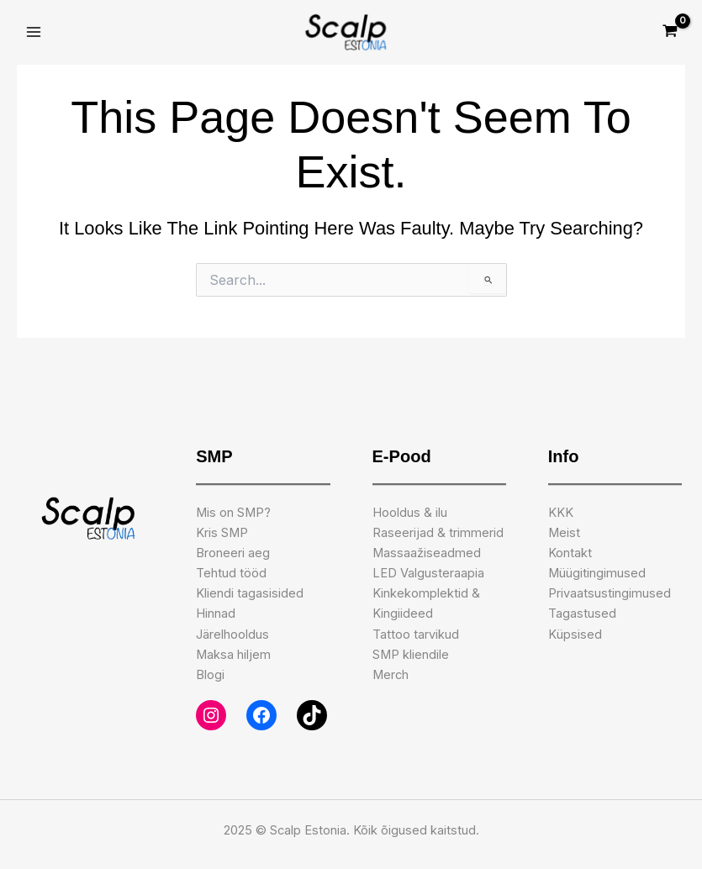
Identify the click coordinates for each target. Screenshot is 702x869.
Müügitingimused (597, 573)
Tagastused (582, 613)
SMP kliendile (410, 654)
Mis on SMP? (233, 512)
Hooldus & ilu (409, 512)
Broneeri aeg (233, 553)
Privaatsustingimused (609, 593)
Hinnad (215, 613)
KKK (560, 512)
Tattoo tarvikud (415, 634)
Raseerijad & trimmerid (438, 532)
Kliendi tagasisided (249, 593)
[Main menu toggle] (33, 33)
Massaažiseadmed (426, 553)
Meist (564, 532)
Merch (390, 674)
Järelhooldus (232, 634)
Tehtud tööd (231, 573)
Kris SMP (222, 532)
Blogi (210, 674)
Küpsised (575, 634)
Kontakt (570, 553)
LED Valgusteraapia (428, 573)
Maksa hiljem (233, 654)
